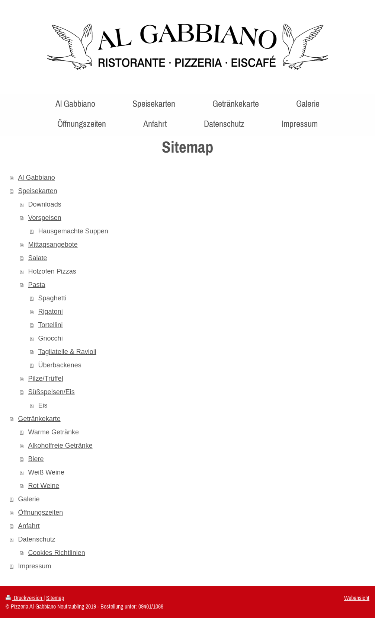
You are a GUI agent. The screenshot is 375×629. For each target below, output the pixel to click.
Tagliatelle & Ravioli (67, 351)
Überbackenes (59, 365)
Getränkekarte (39, 418)
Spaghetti (52, 298)
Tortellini (50, 325)
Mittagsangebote (53, 244)
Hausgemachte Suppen (73, 231)
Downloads (44, 204)
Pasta (36, 284)
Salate (37, 258)
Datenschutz (36, 539)
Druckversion (25, 597)
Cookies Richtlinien (56, 552)
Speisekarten (37, 191)
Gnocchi (50, 338)
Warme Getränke (53, 432)
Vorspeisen (44, 217)
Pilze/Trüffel (45, 378)
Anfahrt (29, 526)
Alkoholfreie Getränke (60, 445)
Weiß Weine (46, 472)
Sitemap (55, 597)
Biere (36, 459)
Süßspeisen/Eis (51, 392)
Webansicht (356, 597)
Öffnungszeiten (40, 512)
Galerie (29, 499)
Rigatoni (50, 311)
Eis (43, 405)
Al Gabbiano (36, 177)
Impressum (34, 566)
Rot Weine (44, 485)
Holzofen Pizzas (52, 271)
